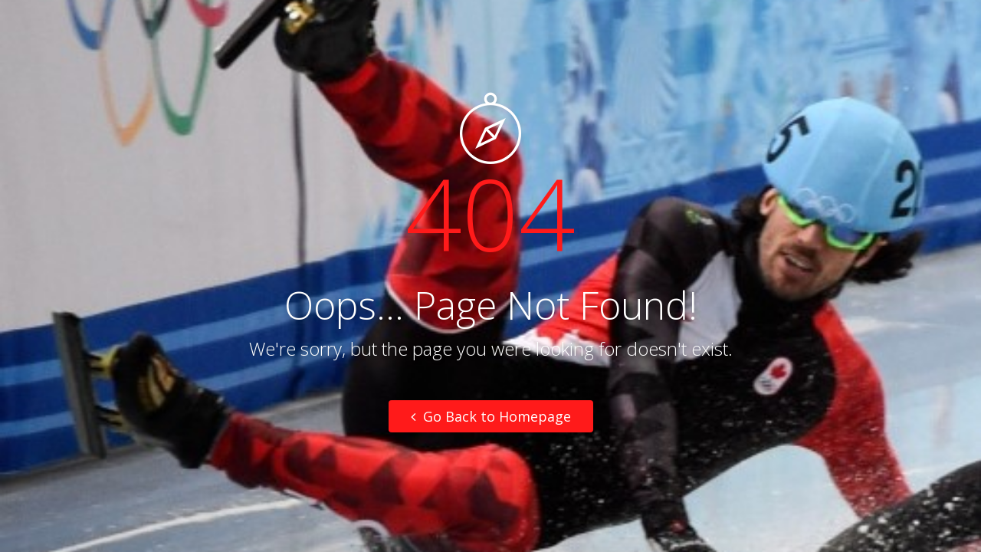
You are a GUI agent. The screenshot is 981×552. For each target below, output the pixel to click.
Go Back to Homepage (491, 416)
